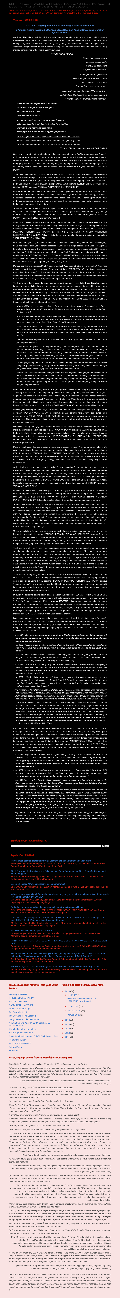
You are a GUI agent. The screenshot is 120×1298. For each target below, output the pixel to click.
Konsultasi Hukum (17, 1040)
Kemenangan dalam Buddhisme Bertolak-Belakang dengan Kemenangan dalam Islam (51, 861)
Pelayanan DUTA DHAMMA (21, 998)
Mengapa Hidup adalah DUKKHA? (24, 1019)
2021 (67, 1037)
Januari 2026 (74, 1015)
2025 (67, 1020)
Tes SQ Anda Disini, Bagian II (22, 1016)
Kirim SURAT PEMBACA (20, 1043)
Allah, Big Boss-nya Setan (21, 1032)
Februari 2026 (74, 1010)
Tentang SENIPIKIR (18, 994)
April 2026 (73, 995)
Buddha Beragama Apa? (20, 1008)
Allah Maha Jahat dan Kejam (22, 1029)
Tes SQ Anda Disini (18, 1012)
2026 (67, 991)
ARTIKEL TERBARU (18, 1001)
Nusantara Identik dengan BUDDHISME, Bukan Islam (33, 1036)
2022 (67, 1033)
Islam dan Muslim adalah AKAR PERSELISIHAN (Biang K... (81, 999)
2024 (67, 1024)
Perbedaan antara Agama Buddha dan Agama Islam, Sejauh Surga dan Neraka (47, 907)
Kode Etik (13, 1050)
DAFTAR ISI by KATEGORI (21, 1005)
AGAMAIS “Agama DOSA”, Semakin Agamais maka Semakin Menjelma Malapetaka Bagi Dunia (55, 966)
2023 (67, 1028)
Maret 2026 (73, 1006)
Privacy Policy (15, 1047)
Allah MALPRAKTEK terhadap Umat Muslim (31, 930)
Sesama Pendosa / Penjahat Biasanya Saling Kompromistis (39, 884)
